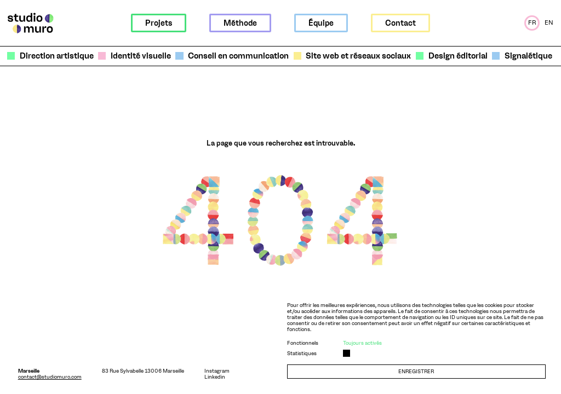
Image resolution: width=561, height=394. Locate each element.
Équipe (321, 23)
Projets (158, 23)
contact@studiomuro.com (50, 377)
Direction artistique (57, 56)
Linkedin (214, 377)
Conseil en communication (238, 56)
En (549, 22)
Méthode (240, 23)
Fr (532, 22)
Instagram (217, 371)
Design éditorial (458, 56)
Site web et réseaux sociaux (358, 56)
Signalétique (528, 56)
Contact (400, 23)
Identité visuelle (141, 56)
